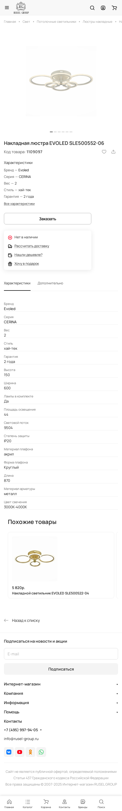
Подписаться (61, 669)
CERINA (25, 176)
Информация (16, 702)
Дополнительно (50, 283)
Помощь (11, 712)
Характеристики (17, 283)
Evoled (23, 170)
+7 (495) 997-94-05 (21, 730)
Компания (13, 693)
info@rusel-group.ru (21, 738)
